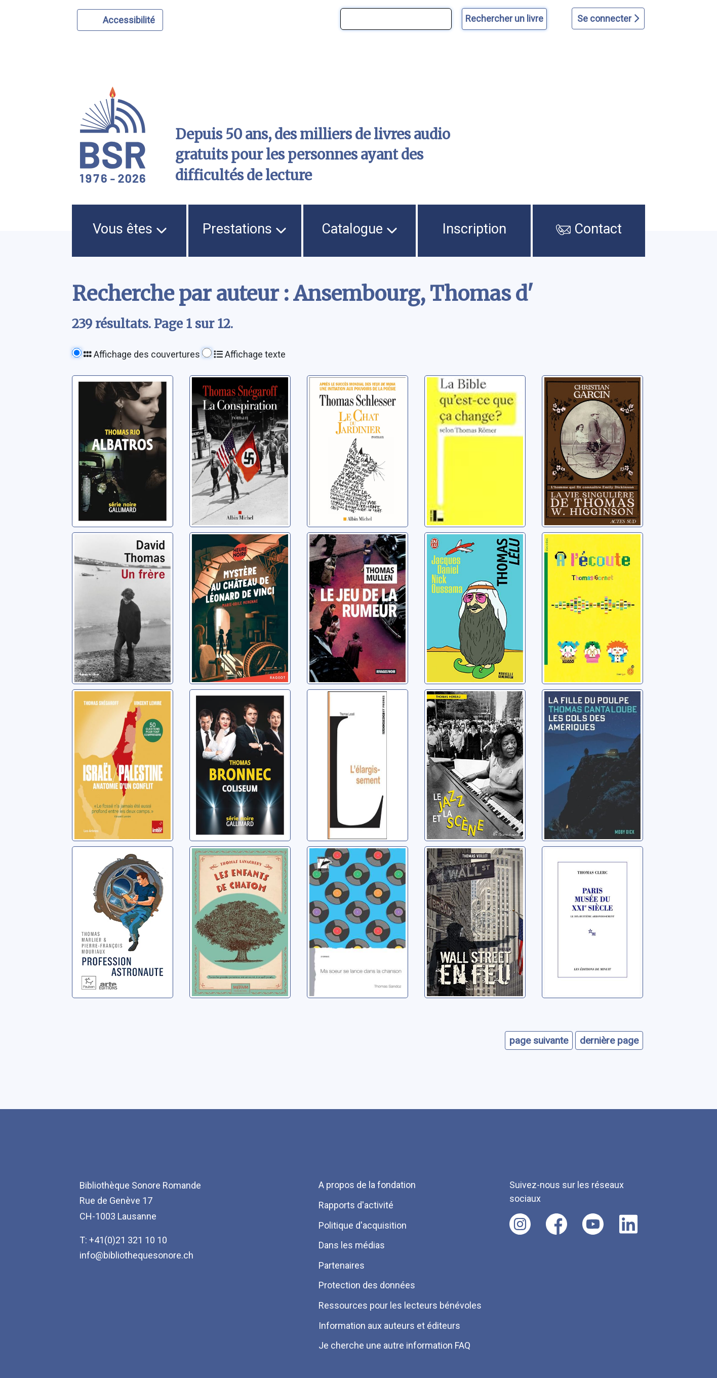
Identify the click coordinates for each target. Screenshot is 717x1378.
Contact (589, 229)
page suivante (538, 1040)
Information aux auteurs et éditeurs (389, 1325)
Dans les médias (351, 1245)
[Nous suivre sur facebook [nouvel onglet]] (556, 1224)
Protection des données (366, 1285)
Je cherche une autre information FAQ (394, 1345)
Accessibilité (130, 18)
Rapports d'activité (355, 1205)
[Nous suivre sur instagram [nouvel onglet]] (520, 1224)
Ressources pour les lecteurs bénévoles (400, 1305)
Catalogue (359, 229)
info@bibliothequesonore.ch (136, 1255)
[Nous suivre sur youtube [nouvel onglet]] (593, 1224)
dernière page (609, 1040)
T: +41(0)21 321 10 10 (123, 1240)
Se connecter (608, 18)
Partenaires (341, 1265)
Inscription (474, 229)
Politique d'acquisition (362, 1225)
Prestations (245, 229)
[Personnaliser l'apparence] (120, 20)
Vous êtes (130, 229)
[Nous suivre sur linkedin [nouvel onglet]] (628, 1224)
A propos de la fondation (367, 1184)
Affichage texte (250, 354)
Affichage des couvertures (142, 354)
